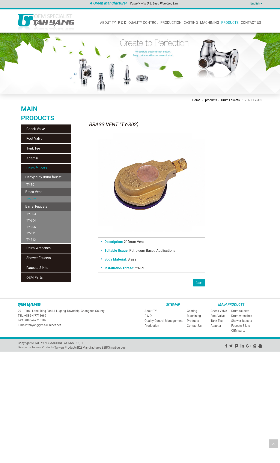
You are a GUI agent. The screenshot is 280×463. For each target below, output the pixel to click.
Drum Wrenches (38, 248)
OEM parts (238, 330)
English (255, 3)
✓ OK (107, 461)
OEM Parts (34, 278)
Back (199, 283)
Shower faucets (241, 320)
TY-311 (31, 233)
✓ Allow (5, 362)
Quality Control (143, 23)
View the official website (34, 392)
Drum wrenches (241, 316)
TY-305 (31, 227)
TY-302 (31, 199)
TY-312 (31, 239)
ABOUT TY (108, 23)
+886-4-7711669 (35, 315)
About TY (151, 311)
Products (230, 23)
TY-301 (31, 184)
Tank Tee (33, 148)
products (211, 100)
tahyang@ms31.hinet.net (44, 325)
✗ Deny (5, 366)
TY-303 (31, 214)
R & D (122, 23)
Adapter (32, 158)
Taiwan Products (65, 347)
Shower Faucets (38, 258)
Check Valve (35, 129)
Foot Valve (34, 138)
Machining (209, 23)
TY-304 (31, 220)
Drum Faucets (230, 100)
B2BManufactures (89, 347)
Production (170, 23)
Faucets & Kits (37, 268)
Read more (8, 392)
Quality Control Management (164, 320)
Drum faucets (36, 168)
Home (196, 100)
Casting (191, 23)
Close (4, 353)
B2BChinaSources (114, 347)
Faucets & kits (240, 325)
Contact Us (251, 23)
